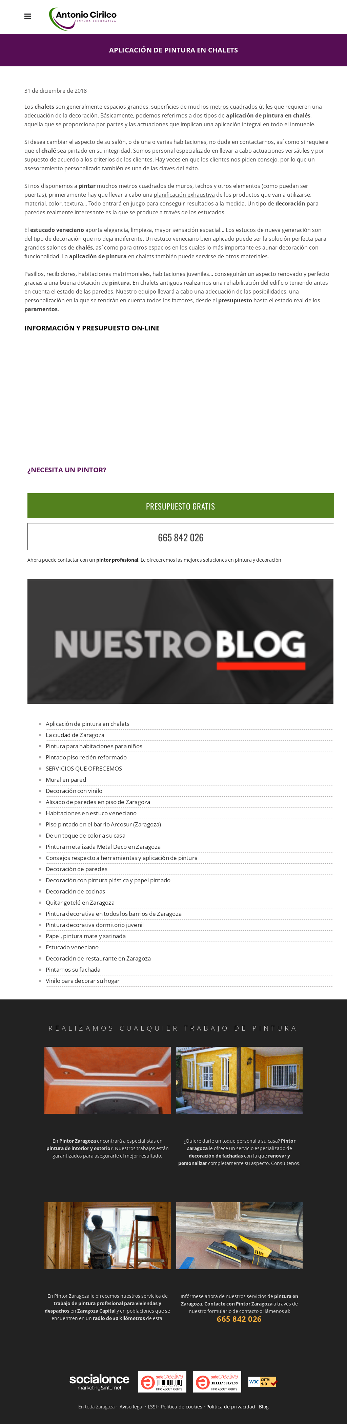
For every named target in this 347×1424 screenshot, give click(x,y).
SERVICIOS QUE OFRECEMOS (84, 768)
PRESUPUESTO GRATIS (180, 506)
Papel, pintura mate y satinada (86, 936)
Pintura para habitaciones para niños (94, 746)
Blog (264, 1406)
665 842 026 (181, 537)
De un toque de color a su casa (85, 835)
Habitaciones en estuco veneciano (91, 813)
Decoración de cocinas (75, 891)
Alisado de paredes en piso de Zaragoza (98, 802)
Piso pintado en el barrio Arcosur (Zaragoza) (103, 824)
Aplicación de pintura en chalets (87, 724)
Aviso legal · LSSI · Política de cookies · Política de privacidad (187, 1406)
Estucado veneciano (72, 947)
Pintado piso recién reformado (86, 757)
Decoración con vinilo (74, 791)
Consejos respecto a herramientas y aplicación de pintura (122, 858)
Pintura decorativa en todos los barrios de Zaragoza (114, 914)
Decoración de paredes (76, 869)
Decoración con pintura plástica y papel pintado (108, 880)
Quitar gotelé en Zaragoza (80, 902)
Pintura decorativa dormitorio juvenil (95, 925)
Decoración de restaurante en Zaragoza (98, 958)
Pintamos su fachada (73, 969)
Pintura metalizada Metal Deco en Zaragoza (103, 846)
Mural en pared (66, 779)
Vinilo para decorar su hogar (83, 981)
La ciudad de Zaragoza (75, 735)
